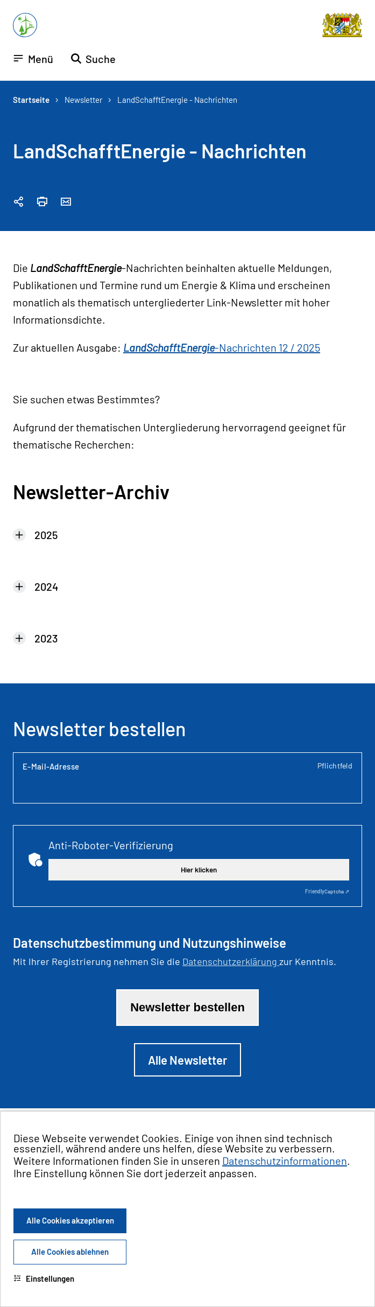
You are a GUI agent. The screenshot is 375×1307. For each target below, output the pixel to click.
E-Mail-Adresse (187, 766)
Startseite (31, 99)
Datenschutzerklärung (230, 961)
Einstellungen (43, 1278)
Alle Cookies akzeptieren (70, 1220)
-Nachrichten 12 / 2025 (221, 347)
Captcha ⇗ (327, 891)
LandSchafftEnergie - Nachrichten (177, 99)
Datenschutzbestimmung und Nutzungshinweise (149, 942)
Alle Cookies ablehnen (70, 1251)
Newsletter (83, 99)
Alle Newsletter (187, 1060)
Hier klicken (199, 869)
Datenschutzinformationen (284, 1160)
